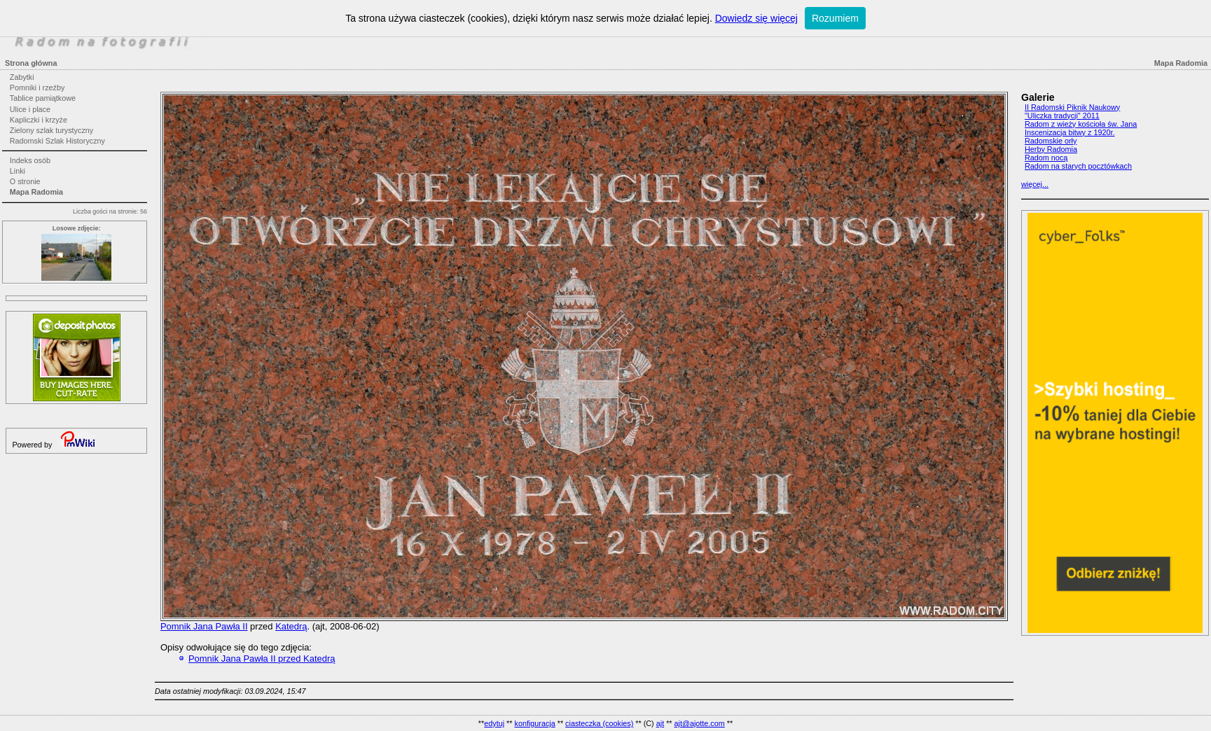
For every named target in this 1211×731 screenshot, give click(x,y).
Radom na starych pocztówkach (1078, 166)
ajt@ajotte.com (699, 723)
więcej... (1035, 184)
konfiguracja (534, 723)
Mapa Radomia (36, 192)
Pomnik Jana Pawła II (204, 626)
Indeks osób (30, 160)
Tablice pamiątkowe (43, 98)
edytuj (494, 723)
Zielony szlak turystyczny (51, 130)
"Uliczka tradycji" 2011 (1062, 115)
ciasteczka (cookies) (599, 723)
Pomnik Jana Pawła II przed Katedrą (261, 658)
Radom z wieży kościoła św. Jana (1081, 124)
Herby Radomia (1051, 149)
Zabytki (22, 77)
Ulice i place (30, 109)
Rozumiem (835, 18)
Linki (17, 171)
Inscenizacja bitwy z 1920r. (1069, 132)
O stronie (25, 181)
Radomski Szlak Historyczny (57, 141)
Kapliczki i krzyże (38, 120)
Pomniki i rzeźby (37, 87)
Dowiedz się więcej (756, 18)
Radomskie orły (1051, 141)
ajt (660, 723)
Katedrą (291, 626)
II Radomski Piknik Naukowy (1072, 107)
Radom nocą (1046, 157)
